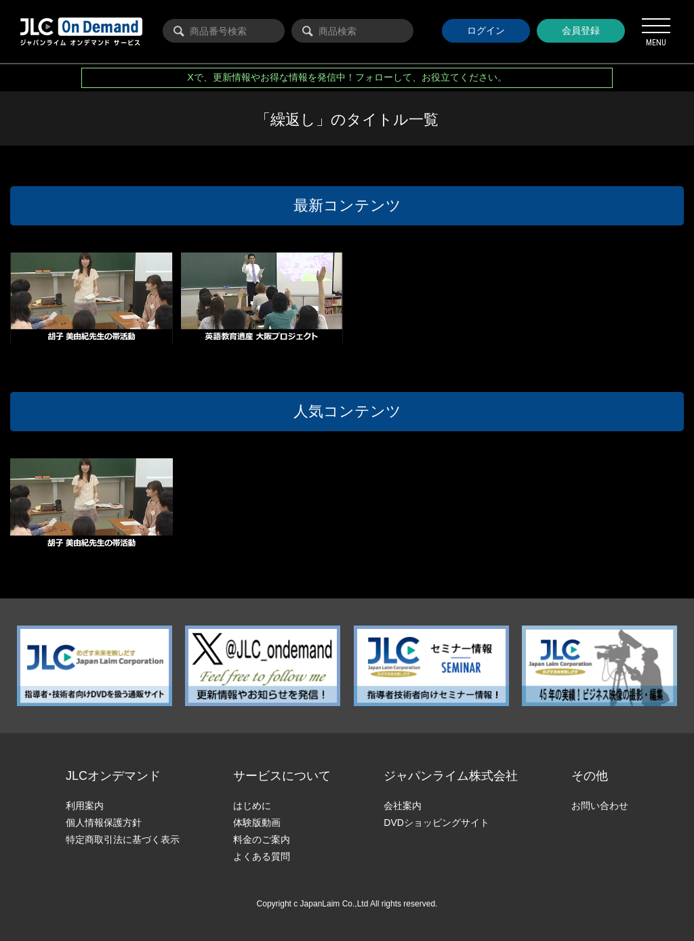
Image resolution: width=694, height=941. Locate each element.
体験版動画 (257, 822)
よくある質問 (261, 856)
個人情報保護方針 (104, 822)
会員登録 (581, 30)
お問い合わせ (599, 805)
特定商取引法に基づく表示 (123, 839)
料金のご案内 (261, 839)
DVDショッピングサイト (436, 822)
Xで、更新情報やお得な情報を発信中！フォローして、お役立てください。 (347, 77)
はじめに (252, 805)
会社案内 (403, 805)
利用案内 (85, 805)
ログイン (486, 30)
